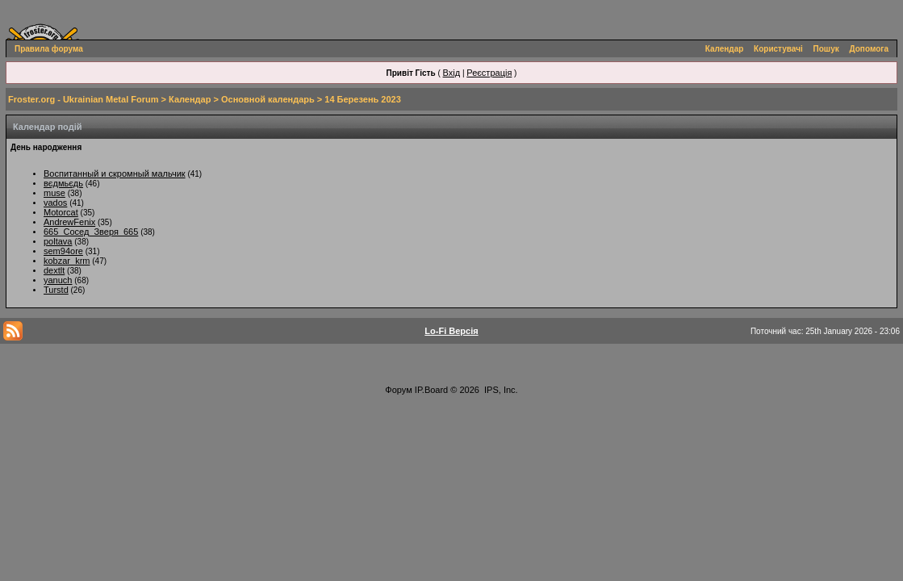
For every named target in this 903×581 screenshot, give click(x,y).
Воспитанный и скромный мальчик (115, 173)
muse (54, 193)
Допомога (869, 48)
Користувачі (778, 48)
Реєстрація (489, 72)
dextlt (54, 270)
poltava (58, 241)
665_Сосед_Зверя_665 (91, 231)
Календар (724, 48)
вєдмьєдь (63, 183)
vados (55, 202)
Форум (398, 390)
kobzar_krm (67, 260)
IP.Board (431, 390)
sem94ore (63, 251)
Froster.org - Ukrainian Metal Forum (83, 99)
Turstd (56, 290)
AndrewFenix (69, 222)
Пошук (826, 48)
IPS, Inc (500, 390)
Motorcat (61, 212)
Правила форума (49, 48)
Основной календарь (268, 99)
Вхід (452, 72)
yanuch (58, 280)
